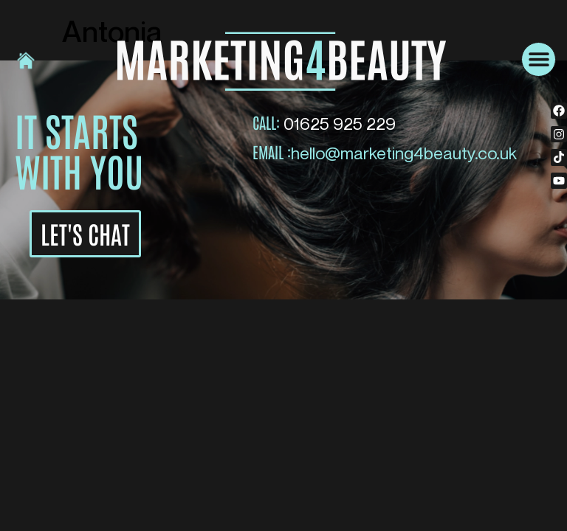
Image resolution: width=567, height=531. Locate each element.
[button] (538, 59)
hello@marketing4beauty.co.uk (404, 152)
